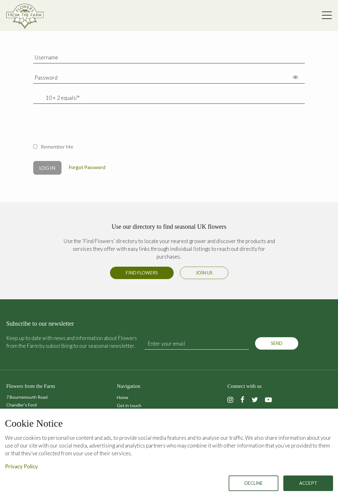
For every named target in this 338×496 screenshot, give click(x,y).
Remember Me (53, 146)
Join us (204, 272)
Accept (308, 483)
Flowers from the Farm (24, 16)
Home (122, 397)
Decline (253, 483)
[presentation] (80, 127)
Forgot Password (87, 167)
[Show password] (295, 76)
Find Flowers (142, 272)
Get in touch (129, 405)
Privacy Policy (21, 466)
